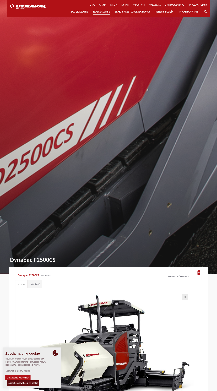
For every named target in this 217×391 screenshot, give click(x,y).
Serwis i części (164, 11)
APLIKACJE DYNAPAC (174, 5)
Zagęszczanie (79, 11)
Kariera (113, 5)
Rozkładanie (101, 11)
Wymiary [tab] (35, 284)
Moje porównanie (184, 275)
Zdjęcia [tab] (21, 284)
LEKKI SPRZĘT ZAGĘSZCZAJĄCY (132, 11)
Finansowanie (189, 11)
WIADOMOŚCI (139, 5)
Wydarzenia (155, 5)
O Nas (92, 5)
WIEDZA (102, 5)
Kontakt (125, 5)
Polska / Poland (198, 5)
